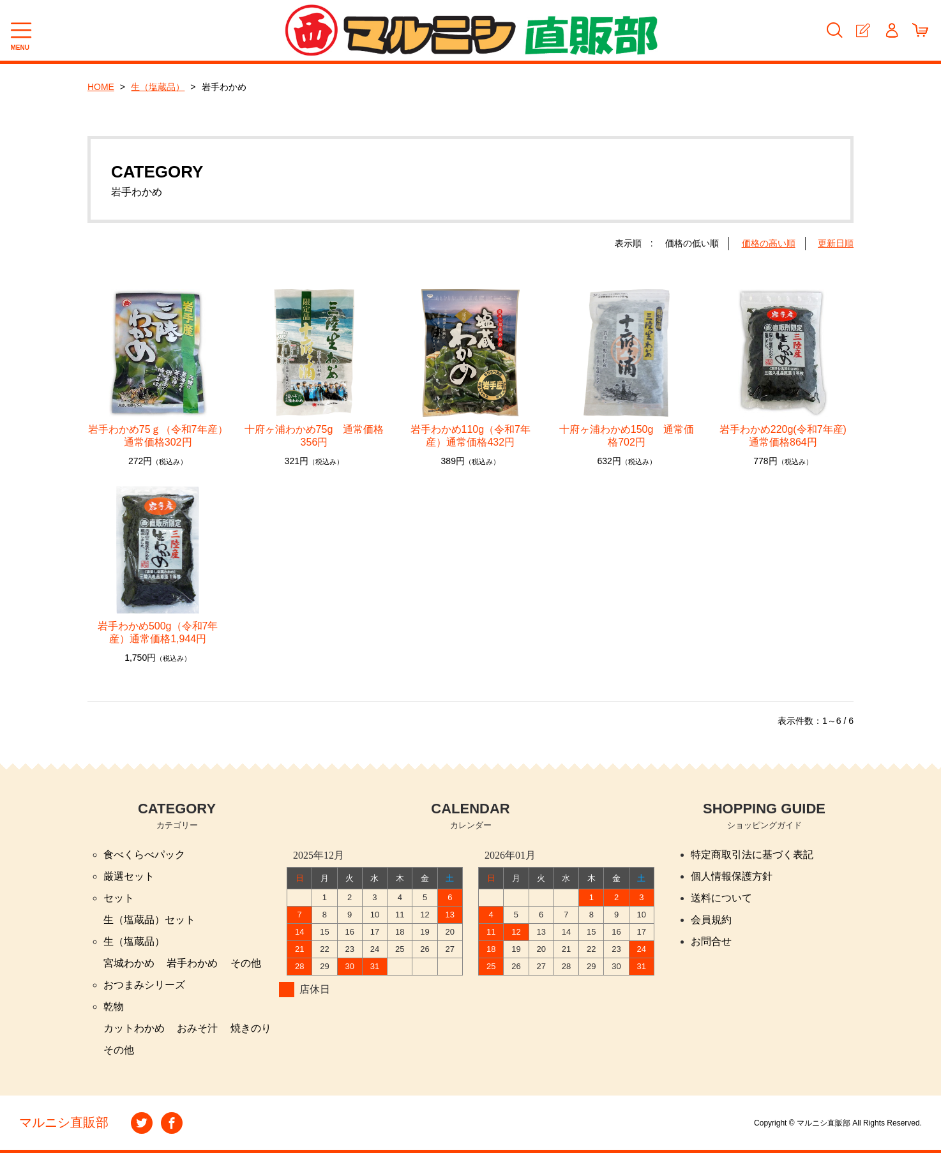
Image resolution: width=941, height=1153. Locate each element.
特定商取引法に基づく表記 (752, 854)
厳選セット (128, 876)
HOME (100, 87)
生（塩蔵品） (158, 87)
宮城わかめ (128, 963)
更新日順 (836, 243)
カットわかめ (134, 1028)
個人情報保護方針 (731, 876)
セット (118, 898)
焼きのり (250, 1028)
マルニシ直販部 (64, 1123)
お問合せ (711, 941)
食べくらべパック (144, 854)
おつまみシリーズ (144, 984)
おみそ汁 (197, 1028)
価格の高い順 (768, 243)
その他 (245, 963)
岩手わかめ (192, 963)
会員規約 (711, 919)
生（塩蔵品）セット (149, 919)
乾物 (113, 1006)
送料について (721, 898)
